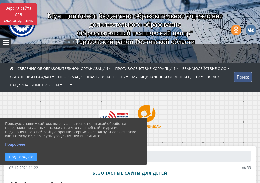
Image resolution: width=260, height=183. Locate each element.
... (67, 85)
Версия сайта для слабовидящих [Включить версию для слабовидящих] (18, 14)
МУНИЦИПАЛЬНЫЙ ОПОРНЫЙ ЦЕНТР (166, 76)
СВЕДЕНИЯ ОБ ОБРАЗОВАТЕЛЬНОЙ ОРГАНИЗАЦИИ (62, 68)
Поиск (243, 77)
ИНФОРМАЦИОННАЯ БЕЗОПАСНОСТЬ (91, 76)
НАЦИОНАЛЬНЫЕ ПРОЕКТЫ (34, 85)
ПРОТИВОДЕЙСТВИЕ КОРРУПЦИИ (145, 68)
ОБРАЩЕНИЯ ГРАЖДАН (30, 76)
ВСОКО (213, 76)
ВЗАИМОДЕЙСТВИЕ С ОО (204, 68)
